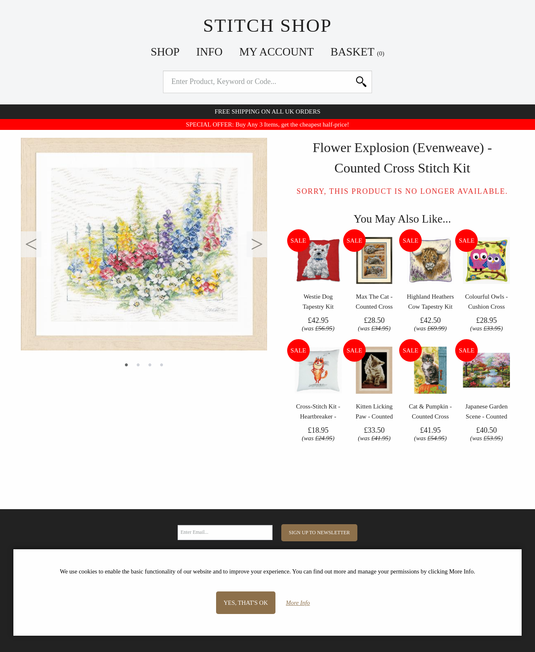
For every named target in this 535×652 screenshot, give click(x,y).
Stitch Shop (267, 25)
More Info (298, 602)
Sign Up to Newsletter (319, 532)
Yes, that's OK (246, 602)
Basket (358, 52)
